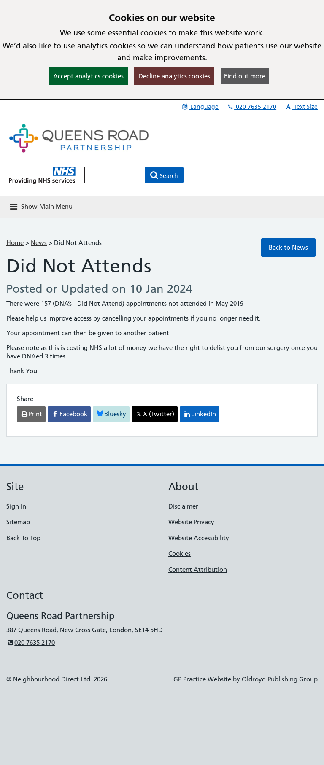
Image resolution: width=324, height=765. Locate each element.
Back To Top (23, 538)
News (39, 243)
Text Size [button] (301, 106)
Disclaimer (183, 506)
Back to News (288, 247)
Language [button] (200, 106)
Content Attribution (197, 570)
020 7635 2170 (251, 106)
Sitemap (18, 522)
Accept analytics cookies (88, 76)
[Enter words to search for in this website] (114, 175)
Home (15, 243)
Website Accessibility (198, 538)
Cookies (179, 554)
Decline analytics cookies (174, 76)
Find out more (244, 76)
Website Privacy (191, 522)
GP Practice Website (202, 679)
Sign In (16, 506)
